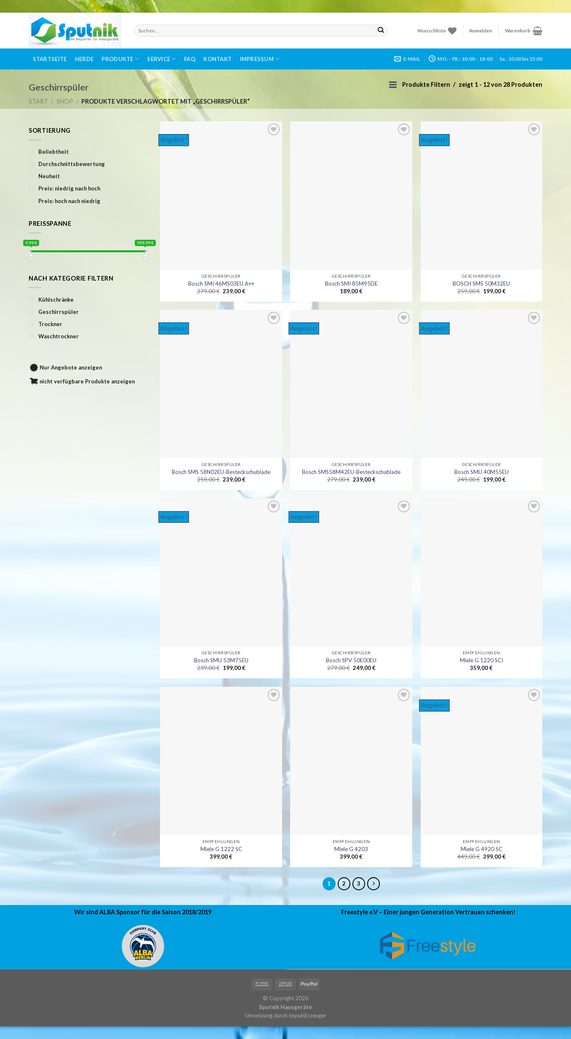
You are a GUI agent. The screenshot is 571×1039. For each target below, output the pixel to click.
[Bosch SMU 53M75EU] (221, 572)
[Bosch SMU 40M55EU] (482, 384)
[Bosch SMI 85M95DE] (351, 195)
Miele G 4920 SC (481, 849)
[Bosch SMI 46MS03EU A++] (221, 195)
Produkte (120, 59)
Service (161, 59)
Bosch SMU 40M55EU (481, 472)
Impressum (260, 59)
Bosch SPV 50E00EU (351, 660)
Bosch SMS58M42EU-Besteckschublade (351, 472)
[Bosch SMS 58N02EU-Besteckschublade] (221, 384)
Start (38, 101)
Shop (64, 101)
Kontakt (217, 59)
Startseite (50, 59)
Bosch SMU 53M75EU (221, 660)
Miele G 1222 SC (221, 849)
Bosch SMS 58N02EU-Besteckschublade (221, 472)
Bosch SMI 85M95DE (351, 283)
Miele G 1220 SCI (481, 660)
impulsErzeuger (307, 1015)
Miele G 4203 (351, 849)
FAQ (189, 59)
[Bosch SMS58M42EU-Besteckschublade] (351, 384)
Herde (84, 59)
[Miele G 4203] (351, 761)
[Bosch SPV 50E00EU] (351, 572)
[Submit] (380, 30)
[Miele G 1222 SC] (221, 761)
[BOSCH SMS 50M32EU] (482, 195)
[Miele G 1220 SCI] (482, 572)
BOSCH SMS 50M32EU (481, 283)
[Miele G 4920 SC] (482, 761)
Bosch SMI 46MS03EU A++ (221, 283)
